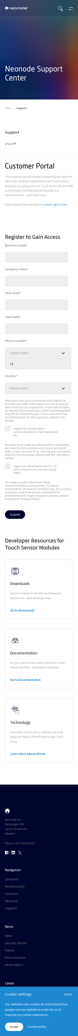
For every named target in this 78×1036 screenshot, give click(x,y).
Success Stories (16, 943)
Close (68, 994)
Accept (14, 1027)
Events (9, 950)
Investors (11, 894)
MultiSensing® (15, 886)
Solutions (11, 879)
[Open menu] (69, 8)
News (8, 936)
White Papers (14, 965)
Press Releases (15, 957)
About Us (11, 901)
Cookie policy (36, 1026)
